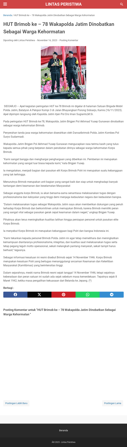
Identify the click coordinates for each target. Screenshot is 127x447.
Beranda (63, 430)
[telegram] (112, 295)
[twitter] (39, 295)
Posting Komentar (69, 40)
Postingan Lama (112, 403)
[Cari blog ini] (122, 4)
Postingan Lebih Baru (16, 403)
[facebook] (15, 295)
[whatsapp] (88, 295)
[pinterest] (63, 295)
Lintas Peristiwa (63, 4)
